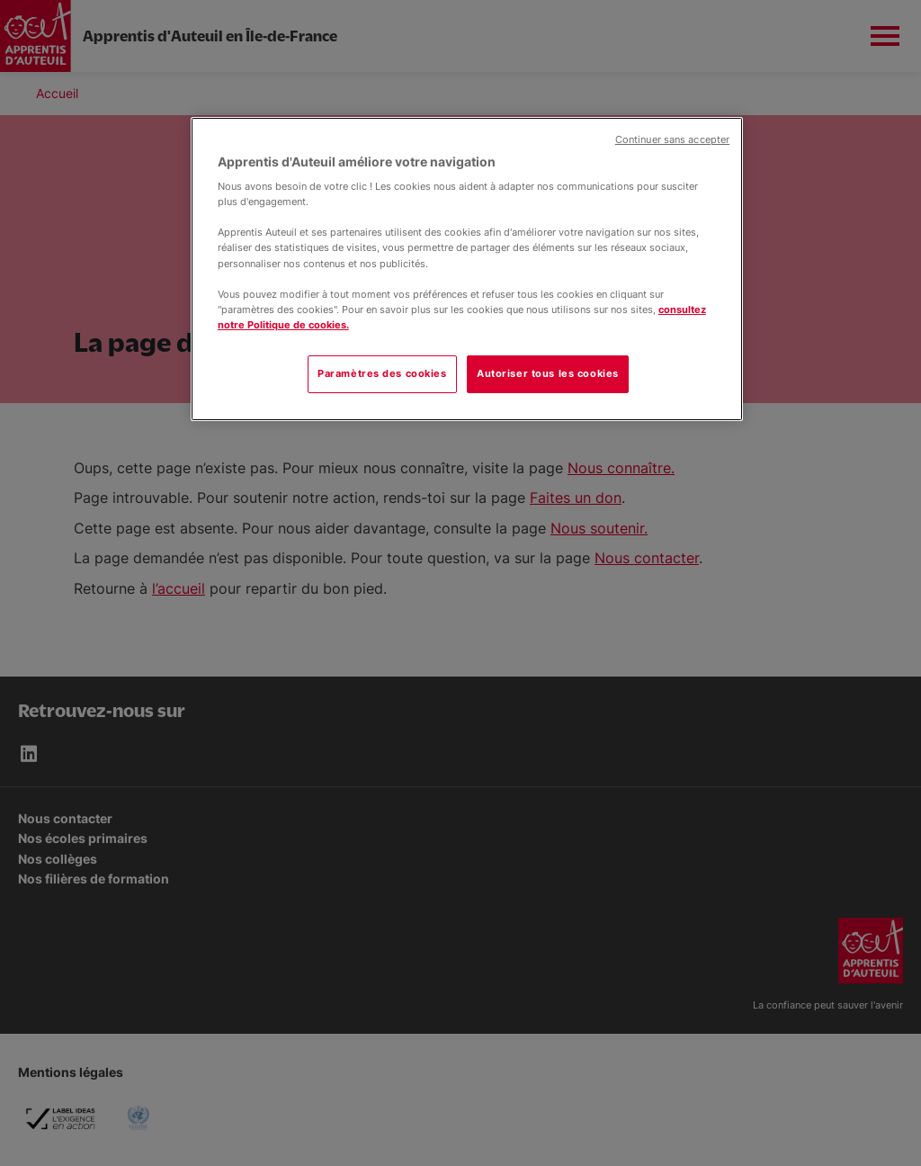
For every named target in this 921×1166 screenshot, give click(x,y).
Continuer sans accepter (672, 140)
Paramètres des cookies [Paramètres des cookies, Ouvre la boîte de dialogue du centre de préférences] (382, 373)
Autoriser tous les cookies (548, 373)
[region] (467, 269)
